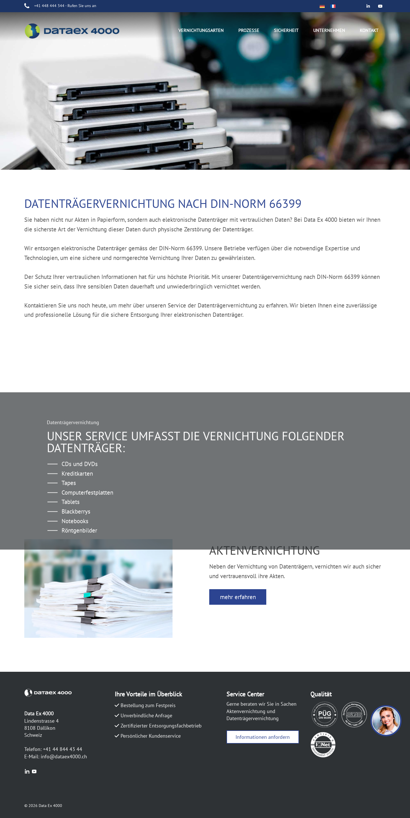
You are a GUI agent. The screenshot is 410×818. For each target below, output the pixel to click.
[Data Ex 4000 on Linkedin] (368, 6)
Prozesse (248, 30)
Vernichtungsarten (201, 30)
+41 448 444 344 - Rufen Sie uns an (65, 5)
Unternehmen (329, 30)
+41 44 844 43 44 (62, 749)
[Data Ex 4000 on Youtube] (380, 6)
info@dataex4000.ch (64, 756)
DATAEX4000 (78, 31)
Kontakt (369, 30)
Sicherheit (286, 30)
